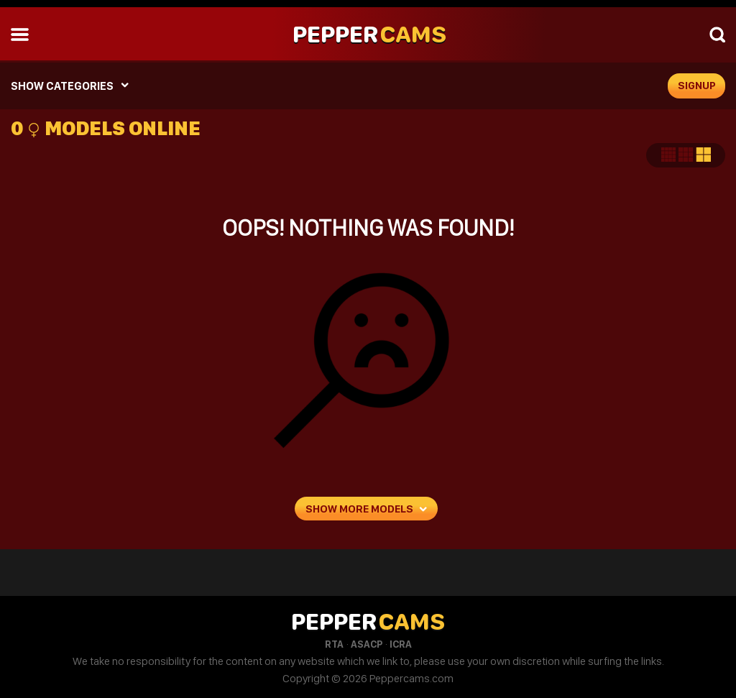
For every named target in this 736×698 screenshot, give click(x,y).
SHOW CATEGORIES (62, 86)
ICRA (401, 644)
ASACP (366, 644)
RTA (334, 644)
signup (697, 85)
